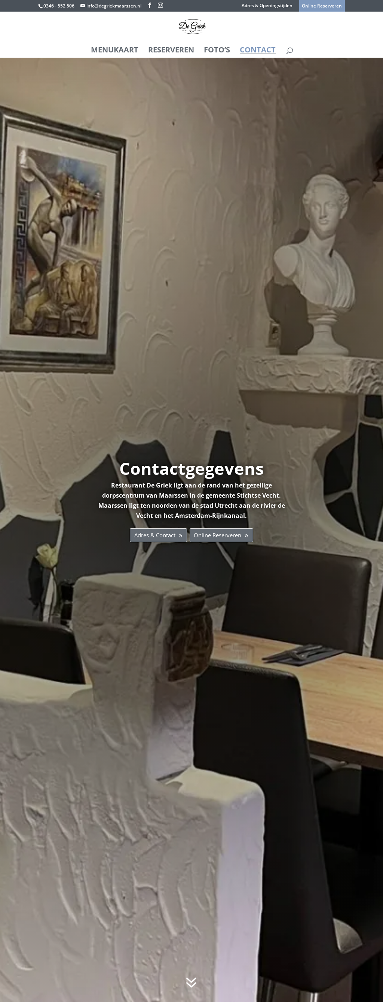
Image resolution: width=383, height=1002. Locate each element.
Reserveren (171, 50)
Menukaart (114, 50)
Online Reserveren (222, 535)
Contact (258, 50)
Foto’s (217, 50)
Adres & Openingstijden (267, 6)
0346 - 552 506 (58, 6)
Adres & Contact (148, 535)
